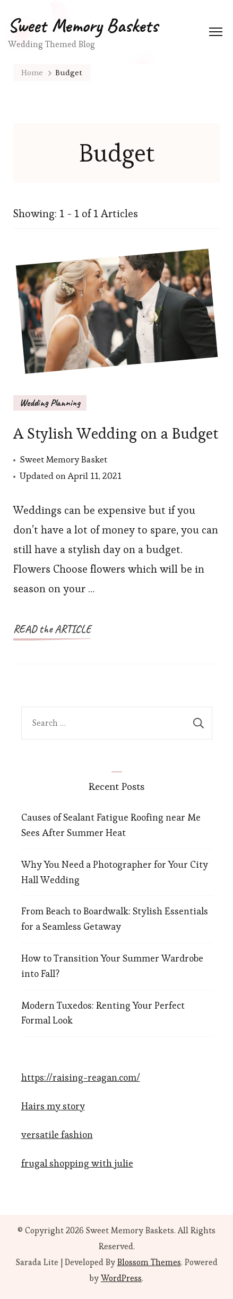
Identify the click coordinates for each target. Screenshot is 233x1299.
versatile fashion (57, 1134)
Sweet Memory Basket (63, 459)
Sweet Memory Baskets (83, 25)
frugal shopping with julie (77, 1163)
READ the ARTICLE (52, 629)
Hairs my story (53, 1106)
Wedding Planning (50, 402)
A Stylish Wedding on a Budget (115, 433)
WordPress (121, 1278)
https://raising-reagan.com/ (80, 1077)
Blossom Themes (149, 1262)
